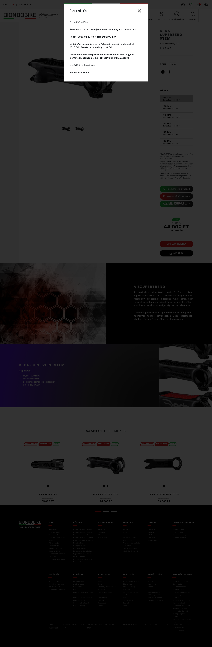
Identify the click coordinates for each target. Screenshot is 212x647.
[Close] (139, 11)
